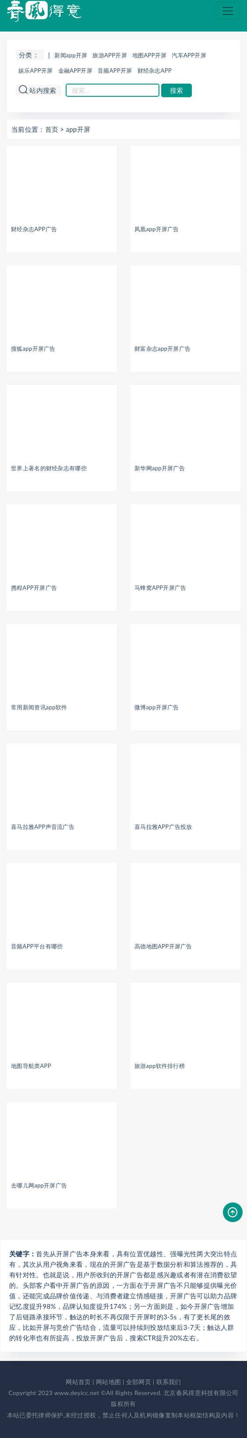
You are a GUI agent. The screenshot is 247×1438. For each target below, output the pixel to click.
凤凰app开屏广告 (156, 229)
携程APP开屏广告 (34, 587)
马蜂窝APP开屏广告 (160, 587)
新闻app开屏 (70, 55)
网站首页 (78, 1381)
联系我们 (168, 1381)
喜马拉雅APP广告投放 (163, 826)
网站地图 (108, 1381)
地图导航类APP (31, 1065)
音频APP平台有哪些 (37, 946)
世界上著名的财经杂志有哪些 (49, 468)
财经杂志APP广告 (34, 229)
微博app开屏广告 (156, 707)
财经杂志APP (155, 70)
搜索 (176, 90)
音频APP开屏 (115, 70)
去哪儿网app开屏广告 (39, 1185)
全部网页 (138, 1381)
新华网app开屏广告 (159, 468)
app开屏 (78, 129)
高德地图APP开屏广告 (163, 946)
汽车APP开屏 (189, 55)
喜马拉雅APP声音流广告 (42, 826)
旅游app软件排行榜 (159, 1065)
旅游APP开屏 (109, 55)
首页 (52, 129)
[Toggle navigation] (227, 11)
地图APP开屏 (149, 55)
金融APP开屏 (75, 70)
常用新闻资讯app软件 (39, 707)
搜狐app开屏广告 (33, 348)
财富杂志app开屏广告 (162, 348)
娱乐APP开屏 (35, 70)
